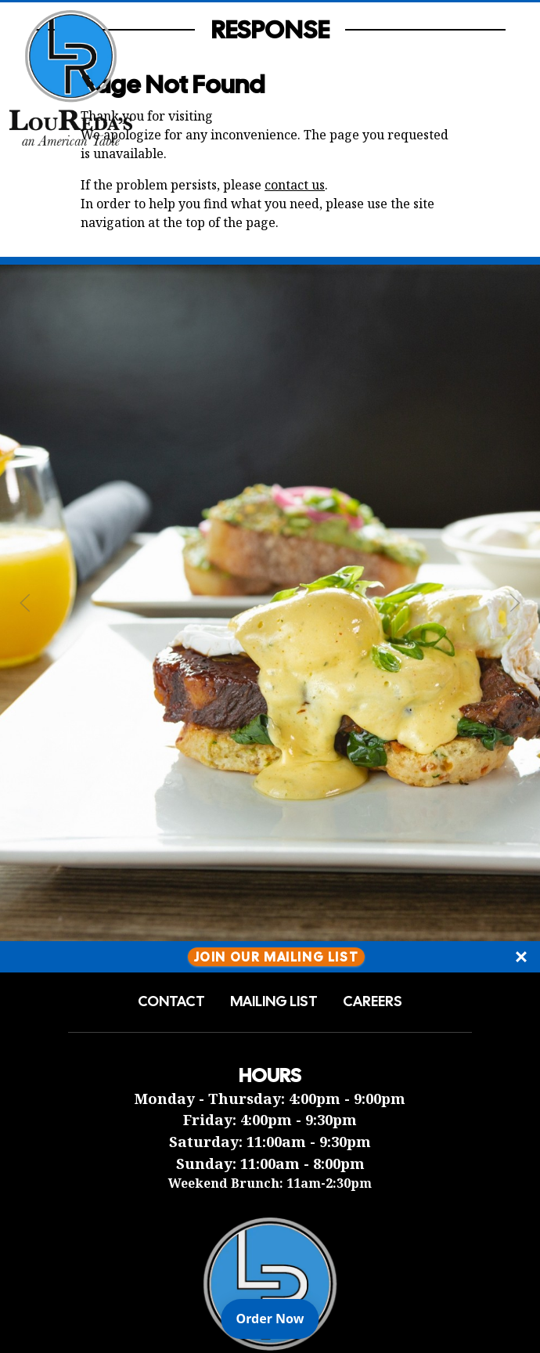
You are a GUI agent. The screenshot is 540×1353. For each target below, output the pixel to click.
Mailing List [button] (274, 1001)
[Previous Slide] (25, 603)
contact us (295, 184)
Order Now (277, 1317)
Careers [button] (372, 1001)
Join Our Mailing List (276, 956)
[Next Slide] (515, 603)
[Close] (521, 957)
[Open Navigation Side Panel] (503, 77)
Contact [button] (171, 1001)
